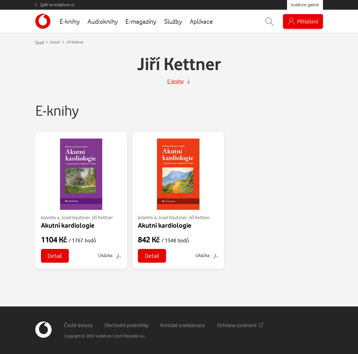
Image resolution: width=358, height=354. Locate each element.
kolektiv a (50, 217)
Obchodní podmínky (126, 325)
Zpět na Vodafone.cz (57, 4)
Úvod (39, 42)
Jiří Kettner (102, 217)
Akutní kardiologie (67, 225)
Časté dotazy (78, 325)
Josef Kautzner (75, 217)
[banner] (42, 21)
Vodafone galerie (305, 4)
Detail (55, 255)
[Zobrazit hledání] (269, 21)
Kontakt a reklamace (182, 325)
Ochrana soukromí (240, 325)
